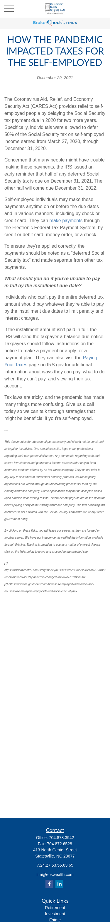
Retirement (55, 907)
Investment (55, 913)
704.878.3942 (61, 837)
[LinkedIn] (59, 884)
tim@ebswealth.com (54, 874)
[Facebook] (49, 884)
